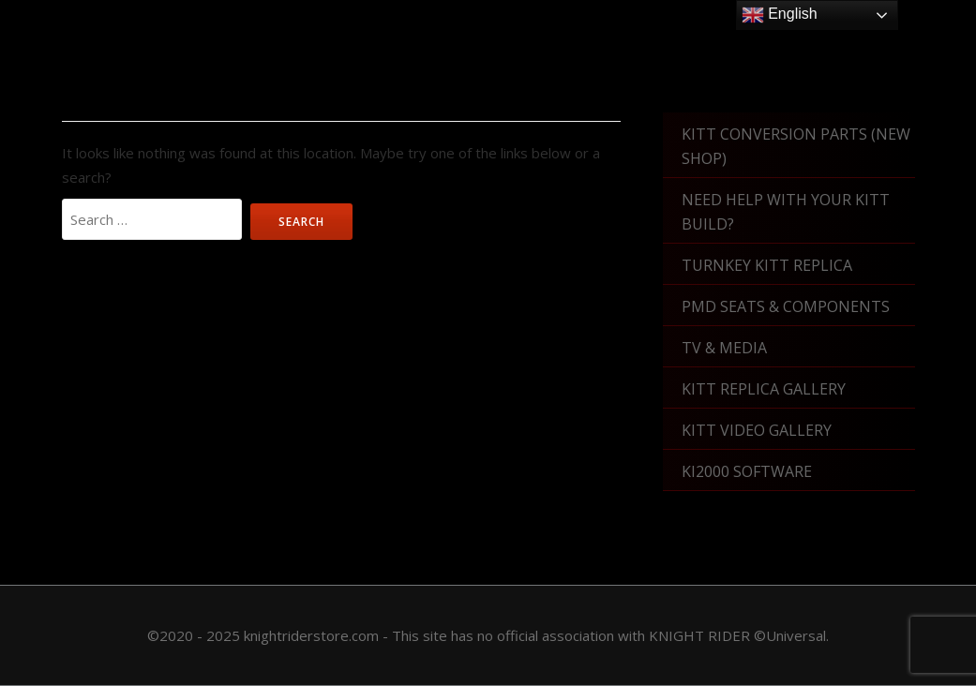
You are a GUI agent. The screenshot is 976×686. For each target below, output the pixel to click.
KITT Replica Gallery (764, 389)
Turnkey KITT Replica (767, 265)
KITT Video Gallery (757, 430)
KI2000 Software (747, 471)
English (780, 15)
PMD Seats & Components (786, 306)
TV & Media (724, 347)
